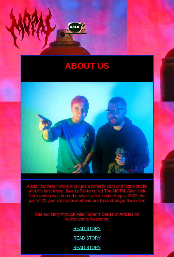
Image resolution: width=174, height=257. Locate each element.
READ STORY (87, 228)
